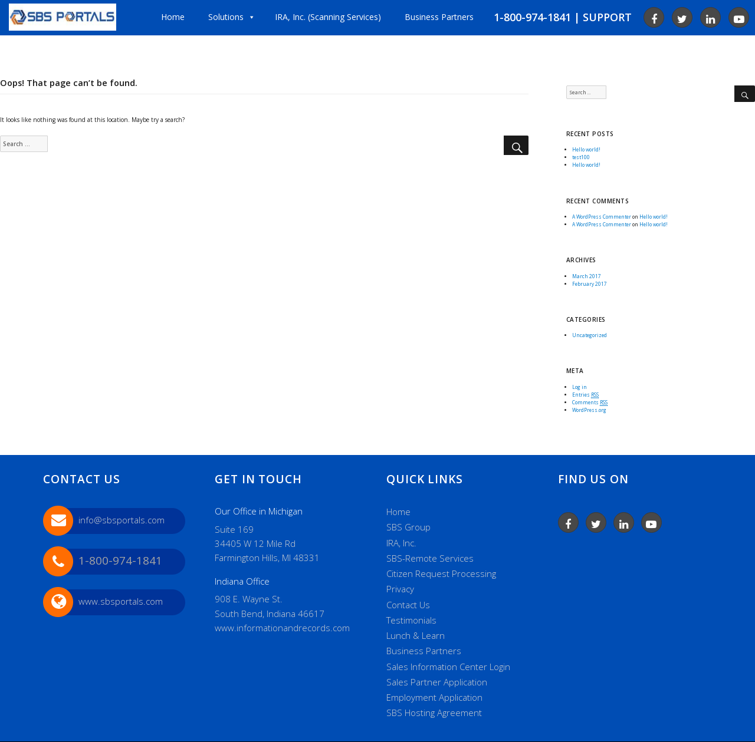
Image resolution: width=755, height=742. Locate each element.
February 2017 (589, 284)
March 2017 (586, 276)
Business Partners (423, 651)
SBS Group (408, 527)
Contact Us (408, 605)
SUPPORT (607, 17)
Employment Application (434, 697)
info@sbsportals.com (121, 520)
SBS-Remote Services (430, 558)
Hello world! (586, 149)
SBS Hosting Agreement (434, 712)
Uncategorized (589, 335)
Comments (590, 402)
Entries (585, 394)
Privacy (400, 589)
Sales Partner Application (436, 682)
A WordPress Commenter (601, 216)
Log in (579, 387)
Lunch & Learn (415, 635)
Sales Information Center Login (448, 666)
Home (398, 511)
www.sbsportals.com (120, 601)
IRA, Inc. (401, 543)
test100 (581, 157)
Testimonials (411, 620)
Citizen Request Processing (441, 573)
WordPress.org (589, 410)
